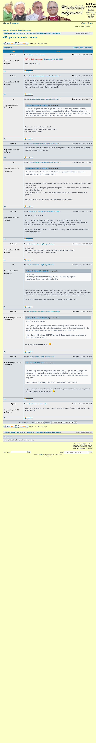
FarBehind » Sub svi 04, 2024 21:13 (37, 168)
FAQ (83, 23)
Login (6, 23)
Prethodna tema (78, 47)
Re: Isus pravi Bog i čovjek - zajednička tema (41, 244)
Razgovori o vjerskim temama (36, 33)
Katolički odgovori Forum (17, 33)
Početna (6, 33)
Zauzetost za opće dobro (53, 33)
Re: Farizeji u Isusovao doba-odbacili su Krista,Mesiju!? (44, 76)
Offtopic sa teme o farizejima (20, 37)
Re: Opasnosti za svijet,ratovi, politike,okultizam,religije (44, 211)
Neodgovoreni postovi (10, 30)
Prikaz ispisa (8, 47)
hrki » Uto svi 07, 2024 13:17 (35, 363)
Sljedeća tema (88, 47)
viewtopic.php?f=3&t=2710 (53, 59)
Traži (90, 23)
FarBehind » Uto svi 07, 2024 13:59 (37, 271)
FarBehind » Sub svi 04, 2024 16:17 (37, 105)
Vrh (5, 71)
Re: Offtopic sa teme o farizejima (38, 404)
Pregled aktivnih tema (24, 30)
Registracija (14, 23)
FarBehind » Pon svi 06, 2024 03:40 (37, 318)
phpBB (41, 454)
